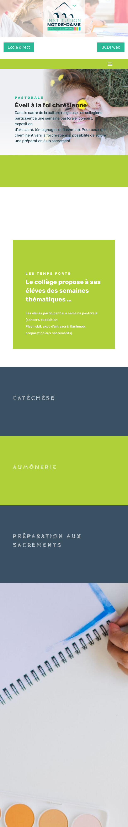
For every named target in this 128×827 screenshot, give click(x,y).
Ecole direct (19, 47)
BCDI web (110, 47)
